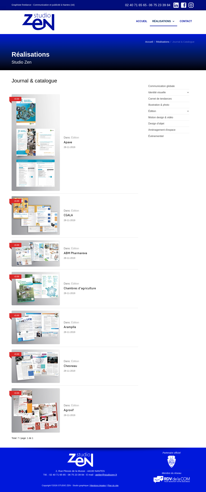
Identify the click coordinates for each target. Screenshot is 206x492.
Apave (68, 142)
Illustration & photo (158, 104)
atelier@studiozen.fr (106, 474)
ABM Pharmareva (75, 253)
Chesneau (70, 366)
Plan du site (113, 485)
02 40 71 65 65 (135, 5)
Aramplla (70, 327)
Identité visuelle (157, 92)
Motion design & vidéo (160, 117)
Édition (75, 137)
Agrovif (69, 410)
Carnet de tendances (160, 98)
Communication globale (161, 86)
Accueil (149, 42)
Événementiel (156, 136)
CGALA (68, 215)
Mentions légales (98, 485)
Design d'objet (156, 123)
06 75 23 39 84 (159, 5)
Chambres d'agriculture (80, 288)
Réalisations (162, 42)
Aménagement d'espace (162, 129)
